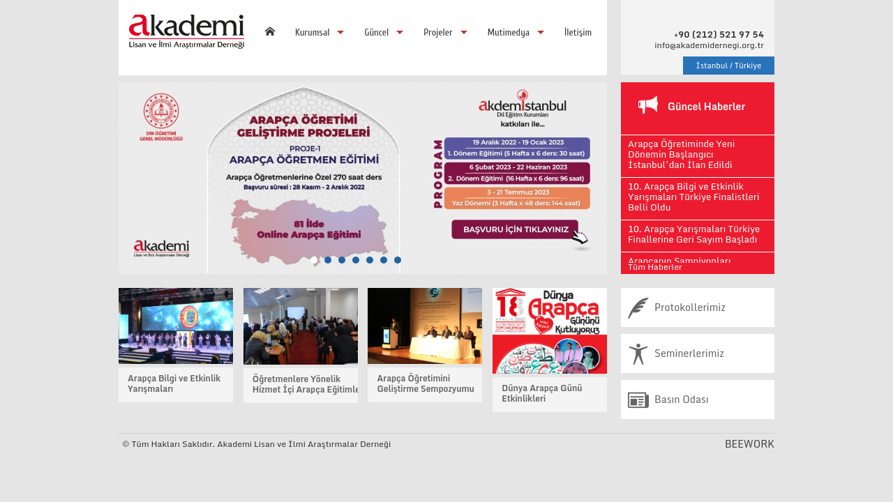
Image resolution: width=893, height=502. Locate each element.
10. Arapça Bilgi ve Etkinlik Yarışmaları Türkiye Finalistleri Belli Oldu (693, 196)
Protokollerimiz (677, 307)
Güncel (376, 32)
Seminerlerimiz (676, 353)
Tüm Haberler (655, 266)
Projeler (437, 32)
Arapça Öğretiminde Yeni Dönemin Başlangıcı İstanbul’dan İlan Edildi (681, 154)
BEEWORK (749, 444)
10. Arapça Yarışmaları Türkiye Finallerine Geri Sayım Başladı (694, 234)
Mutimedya (509, 32)
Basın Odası (668, 399)
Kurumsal (312, 32)
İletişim (578, 32)
